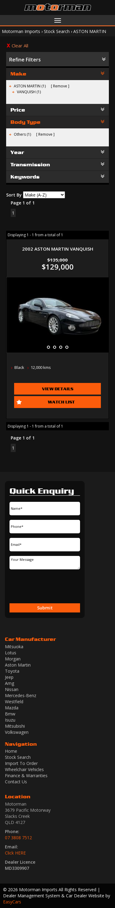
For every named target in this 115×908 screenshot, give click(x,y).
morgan (13, 659)
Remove (60, 86)
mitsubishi (15, 726)
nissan (11, 689)
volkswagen (17, 732)
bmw (10, 714)
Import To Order (21, 763)
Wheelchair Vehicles (24, 769)
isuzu (10, 720)
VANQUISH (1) (29, 91)
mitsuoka (14, 646)
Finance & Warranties (26, 775)
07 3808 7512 (18, 837)
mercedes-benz (20, 695)
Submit (45, 608)
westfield (14, 701)
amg (9, 683)
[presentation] (42, 587)
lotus (10, 653)
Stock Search (57, 31)
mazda (11, 708)
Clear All (20, 45)
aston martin (18, 665)
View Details (57, 388)
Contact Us (16, 782)
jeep (9, 677)
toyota (12, 671)
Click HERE (15, 853)
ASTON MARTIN (89, 31)
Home (11, 751)
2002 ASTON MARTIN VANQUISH (57, 249)
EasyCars (12, 902)
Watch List (61, 401)
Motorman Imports (21, 31)
